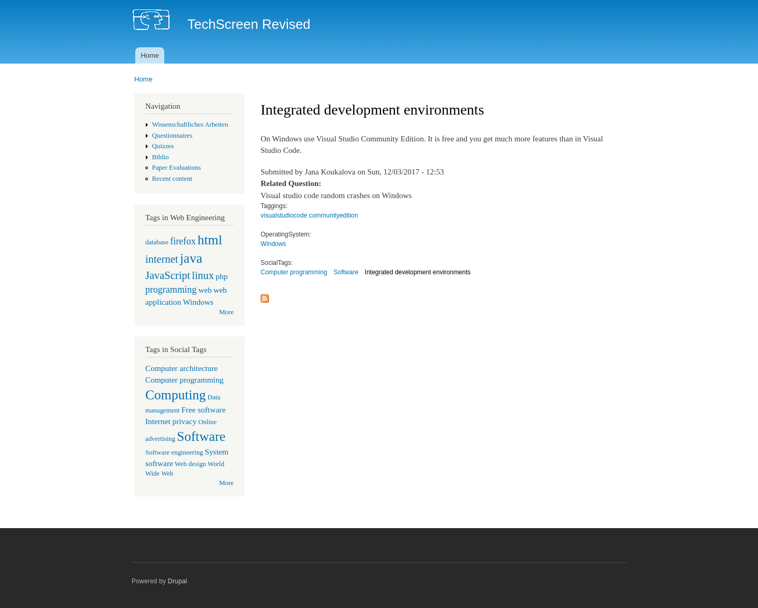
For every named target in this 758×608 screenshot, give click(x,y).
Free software (204, 409)
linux (203, 275)
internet (161, 259)
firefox (183, 241)
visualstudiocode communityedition (309, 215)
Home (150, 55)
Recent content (172, 178)
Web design (190, 464)
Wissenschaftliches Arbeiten (190, 124)
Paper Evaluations (176, 167)
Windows (198, 301)
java (191, 258)
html (209, 240)
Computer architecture (181, 368)
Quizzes (163, 146)
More (226, 312)
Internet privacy (171, 421)
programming (170, 289)
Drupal (177, 581)
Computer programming (184, 379)
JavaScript (167, 275)
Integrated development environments (418, 272)
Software (201, 436)
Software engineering (174, 452)
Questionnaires (172, 135)
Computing (175, 395)
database (156, 242)
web (205, 289)
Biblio (160, 157)
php (222, 276)
